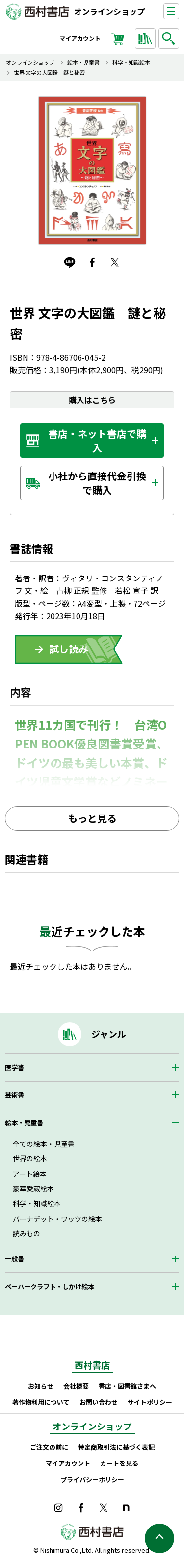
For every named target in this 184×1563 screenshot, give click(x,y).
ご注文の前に (49, 1447)
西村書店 (92, 1365)
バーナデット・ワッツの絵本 (57, 1218)
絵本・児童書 (83, 62)
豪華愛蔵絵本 (33, 1188)
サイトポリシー (150, 1402)
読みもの (26, 1233)
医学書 (14, 1067)
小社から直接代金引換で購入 (97, 483)
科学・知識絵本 (131, 62)
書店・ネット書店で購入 (97, 440)
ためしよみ (69, 649)
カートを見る (119, 1463)
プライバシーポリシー (92, 1479)
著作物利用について (41, 1402)
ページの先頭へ (159, 1538)
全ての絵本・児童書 (44, 1144)
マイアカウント (80, 38)
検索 (170, 38)
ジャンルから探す (147, 38)
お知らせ (40, 1386)
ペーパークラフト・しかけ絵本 (49, 1286)
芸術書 (14, 1095)
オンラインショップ (109, 11)
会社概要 (76, 1386)
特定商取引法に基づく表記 (116, 1447)
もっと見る (92, 818)
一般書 (14, 1258)
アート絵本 (30, 1174)
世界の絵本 (30, 1158)
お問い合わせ (98, 1402)
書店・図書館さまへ (127, 1386)
